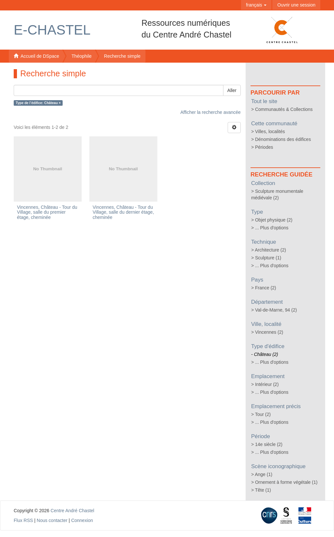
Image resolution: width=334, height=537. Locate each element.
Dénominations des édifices (283, 139)
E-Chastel (52, 30)
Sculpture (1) (268, 257)
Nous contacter (52, 520)
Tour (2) (263, 414)
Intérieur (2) (267, 384)
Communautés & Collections (284, 109)
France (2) (265, 287)
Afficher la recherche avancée (210, 112)
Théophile (81, 56)
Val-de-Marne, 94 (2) (276, 310)
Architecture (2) (270, 250)
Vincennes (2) (269, 332)
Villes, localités (270, 131)
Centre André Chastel (72, 510)
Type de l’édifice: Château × (38, 103)
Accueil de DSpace (36, 56)
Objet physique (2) (273, 219)
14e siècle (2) (268, 444)
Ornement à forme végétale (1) (286, 482)
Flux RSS (23, 520)
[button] (256, 5)
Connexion (82, 520)
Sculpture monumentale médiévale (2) (277, 194)
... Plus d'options (271, 227)
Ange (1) (263, 474)
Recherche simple (122, 56)
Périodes (264, 147)
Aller (231, 90)
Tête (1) (263, 490)
